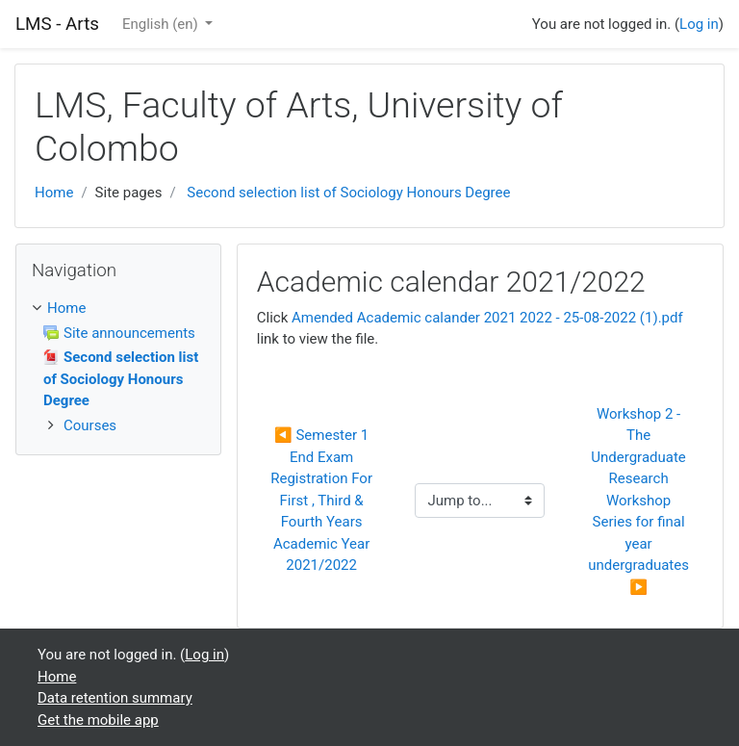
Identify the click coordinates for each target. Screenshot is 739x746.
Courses (90, 425)
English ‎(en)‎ (162, 24)
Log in (699, 24)
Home (54, 192)
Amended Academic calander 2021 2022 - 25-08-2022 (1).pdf (487, 317)
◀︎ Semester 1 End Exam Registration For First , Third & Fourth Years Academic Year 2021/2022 (323, 500)
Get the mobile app (98, 720)
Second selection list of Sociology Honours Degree (348, 192)
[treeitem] (118, 308)
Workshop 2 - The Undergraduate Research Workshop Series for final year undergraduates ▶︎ (640, 500)
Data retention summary (115, 698)
